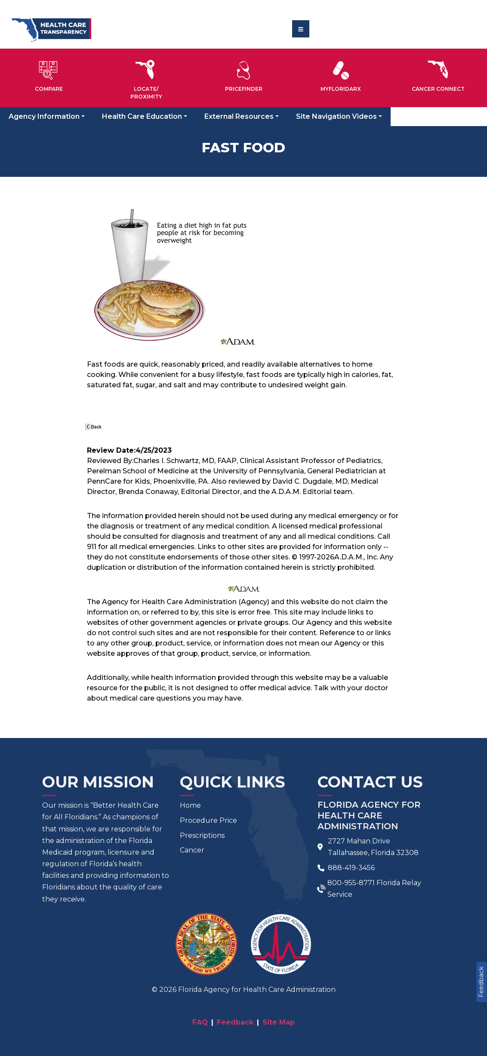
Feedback (481, 981)
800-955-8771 (351, 883)
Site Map (278, 1022)
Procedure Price (208, 820)
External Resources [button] (239, 116)
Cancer (192, 850)
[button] (48, 74)
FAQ (200, 1022)
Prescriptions (202, 835)
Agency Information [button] (44, 116)
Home (190, 805)
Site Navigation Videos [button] (336, 116)
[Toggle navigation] (300, 28)
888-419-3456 (351, 868)
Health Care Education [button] (142, 116)
